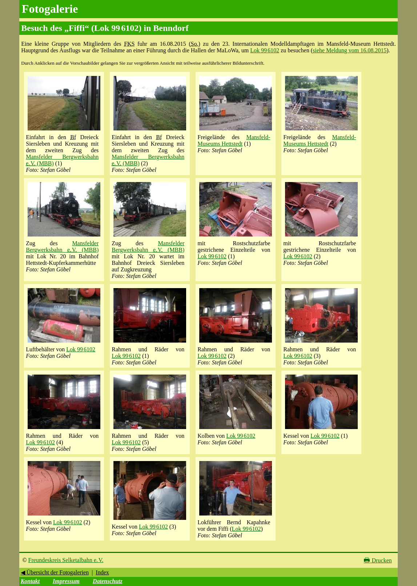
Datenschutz (108, 581)
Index (102, 572)
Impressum (66, 581)
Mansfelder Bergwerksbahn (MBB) (62, 246)
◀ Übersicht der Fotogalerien (55, 572)
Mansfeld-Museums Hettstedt (233, 140)
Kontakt (30, 581)
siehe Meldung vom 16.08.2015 (349, 50)
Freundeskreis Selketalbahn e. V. (66, 560)
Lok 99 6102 (264, 50)
